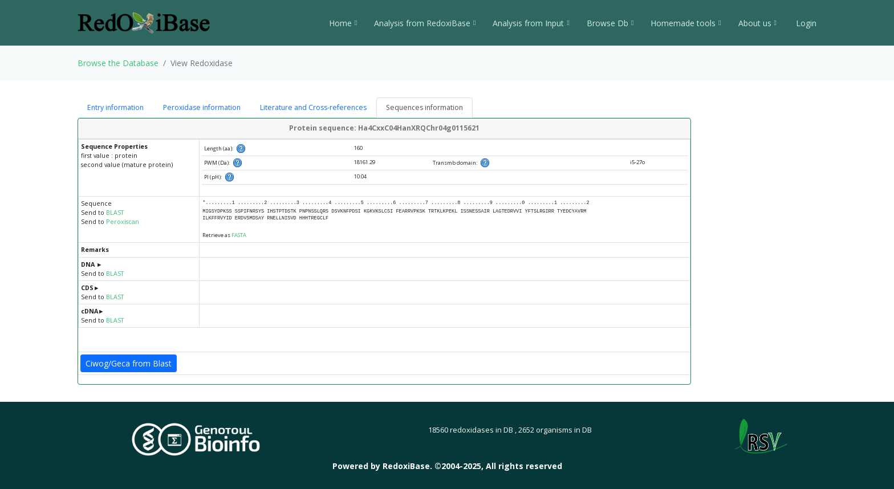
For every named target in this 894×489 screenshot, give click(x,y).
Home (343, 23)
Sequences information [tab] (424, 107)
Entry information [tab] (115, 107)
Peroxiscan (122, 222)
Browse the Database (118, 63)
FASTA (238, 235)
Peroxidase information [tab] (202, 107)
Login (805, 23)
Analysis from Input (531, 23)
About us (757, 23)
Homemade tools (686, 23)
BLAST (115, 213)
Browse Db (610, 23)
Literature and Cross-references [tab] (313, 107)
